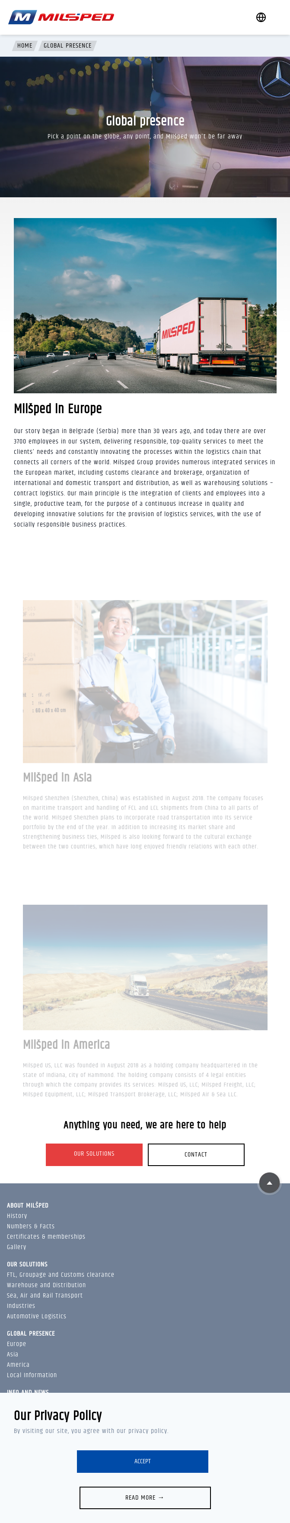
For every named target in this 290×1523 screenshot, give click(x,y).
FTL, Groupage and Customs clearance (61, 1274)
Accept (142, 1461)
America (18, 1364)
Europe (16, 1344)
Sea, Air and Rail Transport (45, 1295)
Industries (21, 1306)
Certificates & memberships (46, 1236)
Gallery (16, 1247)
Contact (196, 1154)
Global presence (68, 46)
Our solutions (94, 1153)
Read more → (145, 1497)
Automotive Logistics (37, 1316)
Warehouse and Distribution (46, 1285)
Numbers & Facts (31, 1226)
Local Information (32, 1375)
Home (24, 46)
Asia (13, 1354)
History (17, 1216)
